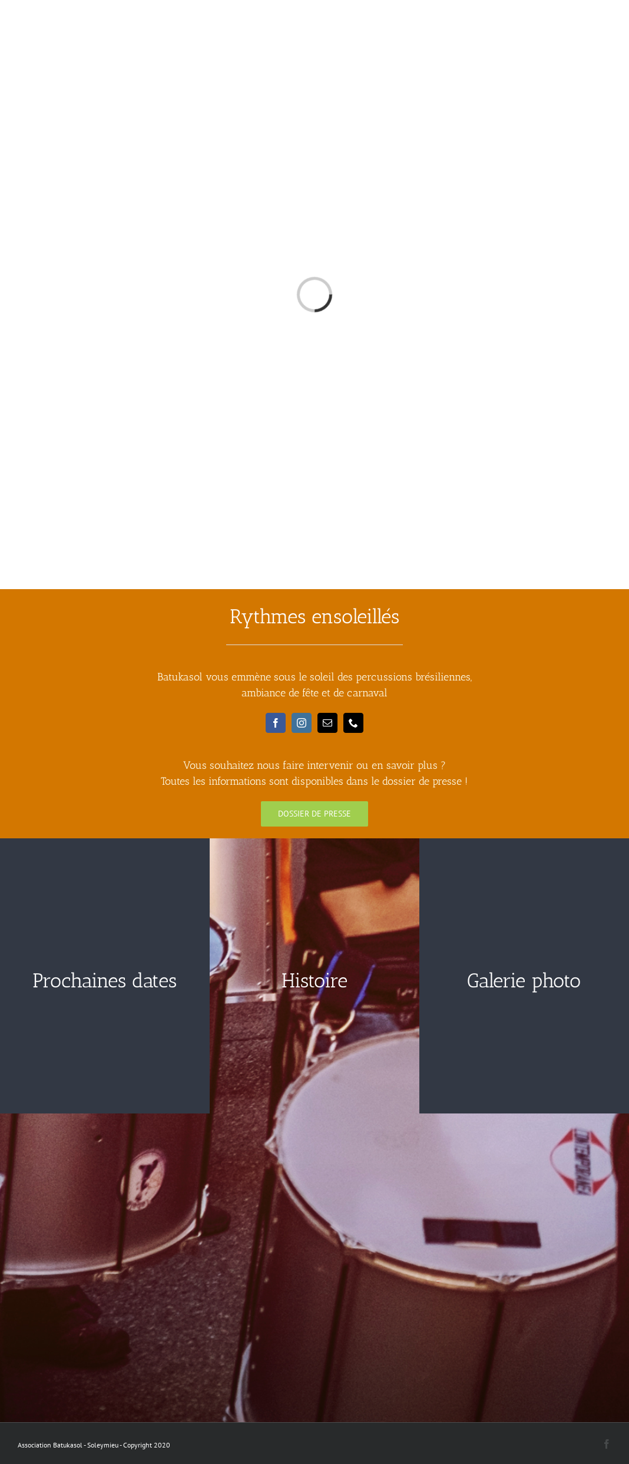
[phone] (353, 723)
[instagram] (302, 723)
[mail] (327, 723)
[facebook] (276, 723)
